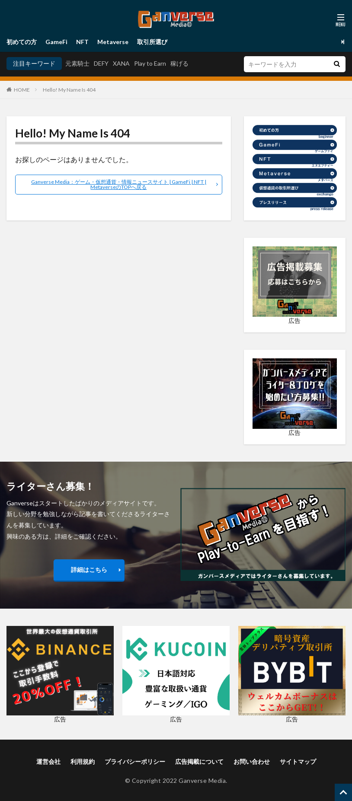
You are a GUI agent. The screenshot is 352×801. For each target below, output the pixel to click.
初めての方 (21, 41)
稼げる (179, 63)
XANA (121, 63)
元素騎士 (77, 63)
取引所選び (152, 41)
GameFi (56, 41)
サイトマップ (298, 761)
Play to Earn (150, 63)
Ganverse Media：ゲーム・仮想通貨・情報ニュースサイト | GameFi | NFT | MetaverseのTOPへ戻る (118, 184)
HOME (22, 89)
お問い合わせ (252, 761)
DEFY (101, 63)
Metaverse (112, 41)
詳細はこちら (89, 569)
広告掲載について (199, 761)
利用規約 (82, 761)
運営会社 (48, 761)
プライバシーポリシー (135, 761)
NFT (82, 41)
